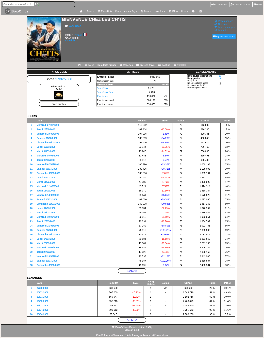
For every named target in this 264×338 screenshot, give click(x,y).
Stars (160, 11)
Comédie (70, 40)
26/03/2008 (42, 305)
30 (31, 252)
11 (31, 168)
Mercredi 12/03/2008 (48, 186)
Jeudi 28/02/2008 (46, 129)
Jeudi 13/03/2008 (46, 190)
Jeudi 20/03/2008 (46, 221)
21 (31, 212)
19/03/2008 (42, 301)
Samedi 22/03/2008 (47, 230)
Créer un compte (240, 4)
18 (31, 199)
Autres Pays (130, 11)
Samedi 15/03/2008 (47, 199)
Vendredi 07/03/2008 (48, 164)
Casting (164, 65)
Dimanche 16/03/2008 (48, 203)
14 (31, 182)
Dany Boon (75, 26)
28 (31, 243)
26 (31, 234)
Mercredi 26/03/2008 (48, 247)
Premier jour (102, 96)
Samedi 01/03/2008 (47, 138)
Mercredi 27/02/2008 (48, 125)
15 (31, 186)
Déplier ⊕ (132, 271)
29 (31, 247)
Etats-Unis (104, 11)
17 (31, 195)
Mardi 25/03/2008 (46, 243)
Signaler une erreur (224, 36)
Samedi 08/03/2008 (47, 168)
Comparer (223, 24)
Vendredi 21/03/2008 (48, 225)
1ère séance (102, 88)
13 (31, 177)
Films (173, 11)
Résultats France (107, 65)
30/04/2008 (42, 314)
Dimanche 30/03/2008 (48, 265)
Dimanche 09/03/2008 (48, 173)
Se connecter (219, 4)
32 (31, 260)
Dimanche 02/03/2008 (48, 142)
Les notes (223, 30)
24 (31, 225)
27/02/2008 (63, 79)
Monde (145, 11)
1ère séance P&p (105, 92)
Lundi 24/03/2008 (46, 238)
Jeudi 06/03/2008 (46, 160)
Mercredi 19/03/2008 (48, 217)
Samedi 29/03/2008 (47, 260)
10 (220, 76)
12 (31, 173)
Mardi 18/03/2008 (46, 212)
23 (31, 221)
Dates (89, 65)
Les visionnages (226, 27)
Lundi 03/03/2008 (46, 147)
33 (31, 265)
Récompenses (225, 21)
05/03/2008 (42, 292)
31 (31, 256)
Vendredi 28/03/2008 (48, 256)
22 (31, 217)
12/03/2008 (42, 296)
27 (31, 238)
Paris (118, 11)
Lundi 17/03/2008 (46, 208)
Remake (180, 65)
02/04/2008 (42, 310)
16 (31, 190)
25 (31, 230)
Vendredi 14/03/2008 (48, 195)
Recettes (126, 65)
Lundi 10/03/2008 (46, 177)
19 (31, 203)
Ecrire (258, 4)
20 (31, 208)
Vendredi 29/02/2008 (48, 133)
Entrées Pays (145, 65)
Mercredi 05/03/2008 (48, 155)
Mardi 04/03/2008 (46, 151)
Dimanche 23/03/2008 (48, 234)
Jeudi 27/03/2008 (46, 252)
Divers (184, 11)
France (90, 11)
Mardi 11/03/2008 (46, 182)
